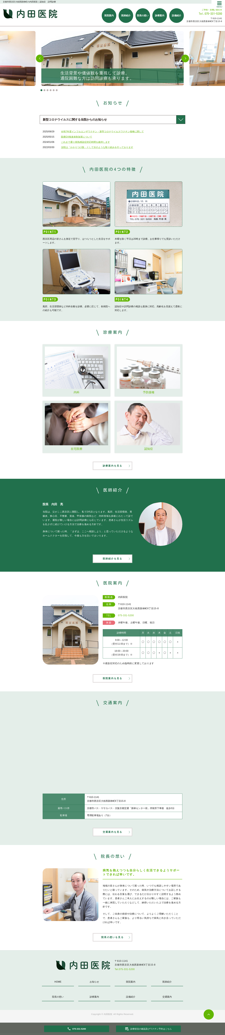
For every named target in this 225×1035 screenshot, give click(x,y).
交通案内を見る (112, 833)
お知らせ (94, 984)
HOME (57, 984)
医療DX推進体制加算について (76, 137)
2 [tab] (44, 90)
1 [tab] (41, 90)
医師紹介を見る (112, 559)
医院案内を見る (112, 679)
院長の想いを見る (112, 939)
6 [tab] (57, 90)
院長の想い (143, 15)
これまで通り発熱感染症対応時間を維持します (85, 142)
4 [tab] (51, 90)
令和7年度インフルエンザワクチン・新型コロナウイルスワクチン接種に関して (102, 131)
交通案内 (167, 999)
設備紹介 (176, 15)
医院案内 (109, 15)
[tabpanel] (112, 58)
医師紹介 (126, 15)
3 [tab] (47, 90)
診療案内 (159, 15)
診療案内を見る (112, 466)
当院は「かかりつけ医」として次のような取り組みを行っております (97, 147)
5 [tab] (54, 90)
